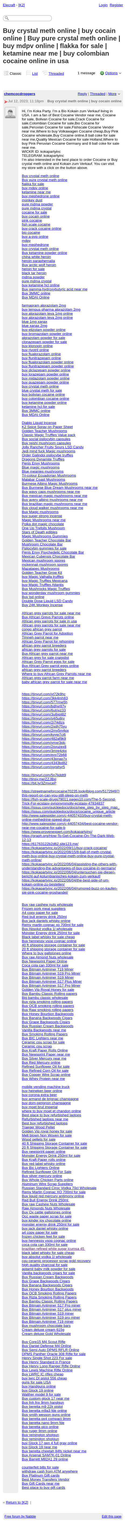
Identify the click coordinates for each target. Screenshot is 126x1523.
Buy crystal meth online (40, 176)
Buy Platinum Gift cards (40, 1475)
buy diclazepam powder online (46, 370)
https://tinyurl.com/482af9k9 (44, 739)
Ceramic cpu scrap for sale (43, 1042)
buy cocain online (36, 216)
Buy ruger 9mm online (39, 1431)
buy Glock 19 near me (39, 1447)
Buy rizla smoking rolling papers (47, 1002)
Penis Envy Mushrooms (41, 463)
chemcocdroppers (19, 94)
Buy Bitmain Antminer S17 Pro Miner (51, 985)
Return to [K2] (17, 1502)
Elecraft (9, 5)
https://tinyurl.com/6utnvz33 (44, 710)
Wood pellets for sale (38, 1139)
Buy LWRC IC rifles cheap (42, 1374)
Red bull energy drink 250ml (44, 917)
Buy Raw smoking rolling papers (47, 1010)
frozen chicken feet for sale (43, 1236)
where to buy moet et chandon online (51, 1111)
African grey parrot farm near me (48, 678)
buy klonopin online (37, 346)
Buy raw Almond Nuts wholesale (47, 957)
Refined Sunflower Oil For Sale (46, 1172)
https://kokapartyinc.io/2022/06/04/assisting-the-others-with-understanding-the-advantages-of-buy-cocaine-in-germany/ (69, 866)
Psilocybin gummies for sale (44, 548)
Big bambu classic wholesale (45, 998)
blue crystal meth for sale (42, 390)
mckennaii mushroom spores (45, 564)
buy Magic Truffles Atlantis (43, 585)
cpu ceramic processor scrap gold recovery (56, 1261)
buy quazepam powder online (45, 382)
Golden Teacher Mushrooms (44, 431)
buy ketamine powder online (44, 403)
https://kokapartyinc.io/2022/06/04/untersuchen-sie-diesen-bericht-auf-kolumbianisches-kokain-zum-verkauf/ (69, 874)
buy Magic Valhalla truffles (43, 577)
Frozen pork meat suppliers (44, 909)
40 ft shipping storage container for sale (53, 945)
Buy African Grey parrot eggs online (50, 666)
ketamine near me (36, 192)
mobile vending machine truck (46, 1087)
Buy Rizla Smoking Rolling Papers (49, 1297)
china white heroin (36, 257)
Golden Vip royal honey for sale (47, 1131)
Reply (82, 94)
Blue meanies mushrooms (42, 471)
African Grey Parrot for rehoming (48, 641)
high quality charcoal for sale (44, 1265)
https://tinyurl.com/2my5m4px (45, 730)
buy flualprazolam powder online (48, 362)
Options (111, 73)
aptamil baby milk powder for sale (48, 1269)
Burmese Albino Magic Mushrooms (50, 483)
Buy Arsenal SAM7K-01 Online (46, 1455)
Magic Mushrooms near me (44, 520)
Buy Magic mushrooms (40, 512)
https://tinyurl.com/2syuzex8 (44, 747)
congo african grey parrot (42, 629)
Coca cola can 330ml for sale (45, 965)
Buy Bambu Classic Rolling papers (49, 994)
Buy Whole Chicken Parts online (47, 1180)
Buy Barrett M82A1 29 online (45, 1459)
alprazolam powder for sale (43, 338)
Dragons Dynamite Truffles (43, 459)
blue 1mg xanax (34, 322)
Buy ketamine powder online (44, 253)
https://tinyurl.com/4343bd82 (44, 763)
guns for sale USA (36, 1382)
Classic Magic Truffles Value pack (48, 435)
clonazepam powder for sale (44, 342)
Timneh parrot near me (40, 637)
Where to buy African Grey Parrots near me (56, 674)
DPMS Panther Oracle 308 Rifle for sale (54, 1354)
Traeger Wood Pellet (38, 1127)
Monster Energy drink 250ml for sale (51, 933)
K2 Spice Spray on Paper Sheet (47, 427)
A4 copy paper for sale (40, 913)
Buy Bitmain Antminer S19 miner (48, 1313)
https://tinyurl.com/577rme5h (44, 702)
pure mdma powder (37, 204)
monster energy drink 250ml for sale (50, 1224)
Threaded (56, 74)
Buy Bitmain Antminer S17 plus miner (51, 1309)
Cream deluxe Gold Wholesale (46, 1334)
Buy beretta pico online (40, 1427)
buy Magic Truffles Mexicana (44, 581)
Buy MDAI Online (35, 297)
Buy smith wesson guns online (46, 1415)
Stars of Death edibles (39, 532)
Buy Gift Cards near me (40, 1483)
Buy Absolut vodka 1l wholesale (47, 929)
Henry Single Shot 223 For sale (47, 1358)
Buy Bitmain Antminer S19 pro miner (51, 1317)
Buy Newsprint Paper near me (46, 1054)
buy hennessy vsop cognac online (49, 1241)
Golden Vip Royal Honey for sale (48, 990)
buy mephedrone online (40, 196)
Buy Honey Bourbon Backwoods (48, 1014)
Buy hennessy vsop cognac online (49, 941)
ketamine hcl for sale (38, 407)
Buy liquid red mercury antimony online (53, 1196)
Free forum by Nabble (20, 1516)
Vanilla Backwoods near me (44, 1030)
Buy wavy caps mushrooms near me (51, 492)
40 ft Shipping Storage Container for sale (54, 1143)
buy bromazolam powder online (47, 334)
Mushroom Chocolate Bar (42, 544)
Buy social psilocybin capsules (46, 439)
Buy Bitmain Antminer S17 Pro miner (51, 1305)
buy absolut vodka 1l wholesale (47, 1257)
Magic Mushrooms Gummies (45, 536)
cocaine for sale (34, 212)
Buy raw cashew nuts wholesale (47, 905)
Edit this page (111, 1516)
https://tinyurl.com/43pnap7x (44, 759)
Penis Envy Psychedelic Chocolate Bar (53, 552)
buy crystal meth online (40, 249)
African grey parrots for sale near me (51, 613)
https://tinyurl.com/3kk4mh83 (45, 698)
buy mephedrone (35, 245)
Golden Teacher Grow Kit (42, 573)
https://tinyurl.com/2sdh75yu (44, 726)
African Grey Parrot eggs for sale (48, 662)
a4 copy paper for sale (39, 1232)
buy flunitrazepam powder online (48, 366)
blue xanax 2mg (34, 326)
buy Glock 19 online (37, 1390)
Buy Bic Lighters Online (40, 1168)
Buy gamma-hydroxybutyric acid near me (54, 289)
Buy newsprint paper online (43, 1151)
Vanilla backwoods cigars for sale (48, 1273)
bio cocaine (31, 232)
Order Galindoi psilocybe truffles (47, 455)
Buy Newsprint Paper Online (44, 961)
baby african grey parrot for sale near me (54, 682)
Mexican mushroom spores (43, 560)
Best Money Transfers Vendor (45, 1479)
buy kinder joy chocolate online (46, 1220)
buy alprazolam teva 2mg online (47, 318)
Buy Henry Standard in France (46, 1362)
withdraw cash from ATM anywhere (50, 1471)
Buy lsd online (33, 597)
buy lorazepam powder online (45, 374)
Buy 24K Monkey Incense (42, 605)
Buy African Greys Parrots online (48, 617)
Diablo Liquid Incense (39, 423)
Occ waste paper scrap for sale (46, 1216)
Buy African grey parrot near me (47, 654)
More (112, 94)
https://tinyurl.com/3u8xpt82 (44, 714)
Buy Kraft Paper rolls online (44, 1160)
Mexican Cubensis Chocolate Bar (48, 556)
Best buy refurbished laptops (44, 1123)
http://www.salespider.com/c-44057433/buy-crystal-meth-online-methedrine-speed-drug (67, 817)
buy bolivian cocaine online (43, 394)
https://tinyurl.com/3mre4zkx (44, 751)
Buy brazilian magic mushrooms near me (54, 504)
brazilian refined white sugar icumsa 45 (53, 1249)
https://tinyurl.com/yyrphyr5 (43, 767)
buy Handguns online (39, 1386)
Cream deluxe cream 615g (43, 1330)
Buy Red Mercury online (41, 1062)
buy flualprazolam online (41, 354)
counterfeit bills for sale (40, 1467)
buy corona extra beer (39, 1095)
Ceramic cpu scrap (37, 1046)
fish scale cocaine (36, 224)
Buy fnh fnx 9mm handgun (43, 1402)
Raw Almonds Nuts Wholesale (46, 1208)
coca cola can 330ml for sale (44, 1245)
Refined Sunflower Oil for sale (46, 1066)
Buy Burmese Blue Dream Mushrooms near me (60, 488)
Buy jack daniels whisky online (46, 921)
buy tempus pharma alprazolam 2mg (51, 309)
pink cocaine (32, 220)
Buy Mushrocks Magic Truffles (46, 589)
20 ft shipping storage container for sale (53, 949)
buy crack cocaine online (41, 228)
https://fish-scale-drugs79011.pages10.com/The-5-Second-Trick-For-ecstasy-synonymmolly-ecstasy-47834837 (69, 801)
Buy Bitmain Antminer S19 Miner (48, 977)
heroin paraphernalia (38, 261)
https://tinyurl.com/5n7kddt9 (44, 775)
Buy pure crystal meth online (44, 180)
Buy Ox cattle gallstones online (46, 1212)
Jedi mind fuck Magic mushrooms (48, 451)
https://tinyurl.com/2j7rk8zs (43, 722)
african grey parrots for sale (44, 649)
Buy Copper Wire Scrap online (46, 1075)
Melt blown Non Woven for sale (47, 1135)
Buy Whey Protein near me (43, 1079)
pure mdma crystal (37, 208)
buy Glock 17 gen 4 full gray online (49, 1443)
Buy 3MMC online (36, 293)
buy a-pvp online (35, 237)
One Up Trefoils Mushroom (43, 528)
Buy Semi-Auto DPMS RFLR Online (50, 1350)
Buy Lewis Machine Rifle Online (47, 1370)
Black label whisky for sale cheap (48, 937)
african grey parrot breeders (44, 645)
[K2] (21, 5)
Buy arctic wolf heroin (39, 265)
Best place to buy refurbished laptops (51, 1115)
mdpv (26, 241)
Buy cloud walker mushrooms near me (52, 508)
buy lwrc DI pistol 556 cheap (44, 1378)
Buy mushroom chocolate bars (46, 1326)
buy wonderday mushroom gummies (51, 593)
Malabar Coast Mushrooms (43, 479)
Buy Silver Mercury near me (44, 1058)
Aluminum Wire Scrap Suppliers (47, 1184)
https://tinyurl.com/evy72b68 (44, 755)
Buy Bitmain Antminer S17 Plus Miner (52, 981)
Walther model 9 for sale (41, 1394)
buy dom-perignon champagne (46, 1103)
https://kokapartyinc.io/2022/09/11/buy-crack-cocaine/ (64, 848)
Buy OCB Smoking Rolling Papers (49, 1293)
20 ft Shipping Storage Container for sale (54, 1147)
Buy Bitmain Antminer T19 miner (47, 1322)
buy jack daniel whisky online (45, 1228)
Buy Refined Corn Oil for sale (45, 1071)
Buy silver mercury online (42, 1176)
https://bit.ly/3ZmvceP (39, 783)
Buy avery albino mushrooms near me (52, 500)
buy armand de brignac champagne (50, 1099)
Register (116, 5)
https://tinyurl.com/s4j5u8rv (43, 718)
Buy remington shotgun (40, 1435)
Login (103, 5)
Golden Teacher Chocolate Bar (46, 540)
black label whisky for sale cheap (48, 1253)
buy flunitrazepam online (41, 358)
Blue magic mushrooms (40, 467)
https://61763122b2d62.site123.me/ (50, 844)
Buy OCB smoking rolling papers (48, 1006)
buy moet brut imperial (39, 1107)
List (35, 74)
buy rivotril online (35, 350)
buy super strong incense (42, 516)
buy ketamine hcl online (40, 285)
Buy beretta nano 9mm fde (43, 1423)
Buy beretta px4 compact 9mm (46, 1419)
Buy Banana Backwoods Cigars (47, 1018)
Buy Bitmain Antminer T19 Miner (47, 969)
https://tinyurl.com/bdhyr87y (44, 706)
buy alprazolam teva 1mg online (47, 313)
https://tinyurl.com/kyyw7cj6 (44, 734)
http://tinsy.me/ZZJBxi (39, 779)
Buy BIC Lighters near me (42, 1038)
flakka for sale (33, 184)
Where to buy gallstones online (46, 953)
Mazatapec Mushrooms (40, 569)
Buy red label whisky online (43, 1164)
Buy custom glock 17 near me (45, 1398)
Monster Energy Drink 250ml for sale (51, 1156)
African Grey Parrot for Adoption (47, 633)
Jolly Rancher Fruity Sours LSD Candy (53, 447)
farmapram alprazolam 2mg (44, 305)
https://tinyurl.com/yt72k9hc (44, 694)
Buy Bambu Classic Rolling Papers (50, 1301)
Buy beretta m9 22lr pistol (42, 1407)
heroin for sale (33, 269)
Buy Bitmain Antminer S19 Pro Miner (51, 973)
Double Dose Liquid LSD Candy (47, 601)
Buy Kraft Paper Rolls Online (45, 1050)
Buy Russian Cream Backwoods (47, 1026)
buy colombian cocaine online (45, 398)
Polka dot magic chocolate (43, 524)
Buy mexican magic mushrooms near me (54, 496)
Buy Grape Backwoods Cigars (46, 1022)
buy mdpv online (35, 188)
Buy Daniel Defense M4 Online (46, 1346)
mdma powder (33, 277)
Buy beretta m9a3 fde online (44, 1411)
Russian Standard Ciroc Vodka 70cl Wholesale (59, 1188)
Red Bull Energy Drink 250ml (45, 1200)
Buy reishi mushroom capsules (46, 443)
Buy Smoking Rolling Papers (44, 1034)
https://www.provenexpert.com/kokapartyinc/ (57, 832)
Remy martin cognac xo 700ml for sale (52, 925)
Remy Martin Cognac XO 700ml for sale (54, 1192)
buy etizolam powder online (44, 330)
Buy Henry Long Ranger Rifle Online (51, 1366)
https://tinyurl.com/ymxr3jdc (44, 743)
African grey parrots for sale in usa (49, 621)
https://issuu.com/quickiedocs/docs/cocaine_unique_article (68, 811)
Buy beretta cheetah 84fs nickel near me (54, 1451)
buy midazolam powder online (46, 378)
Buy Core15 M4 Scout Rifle (43, 1342)
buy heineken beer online (42, 1091)
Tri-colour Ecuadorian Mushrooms (49, 475)
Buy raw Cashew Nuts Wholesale (48, 1204)
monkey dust (32, 200)
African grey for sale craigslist (45, 658)
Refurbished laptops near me (45, 1119)
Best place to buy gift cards (43, 1487)
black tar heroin (34, 273)
